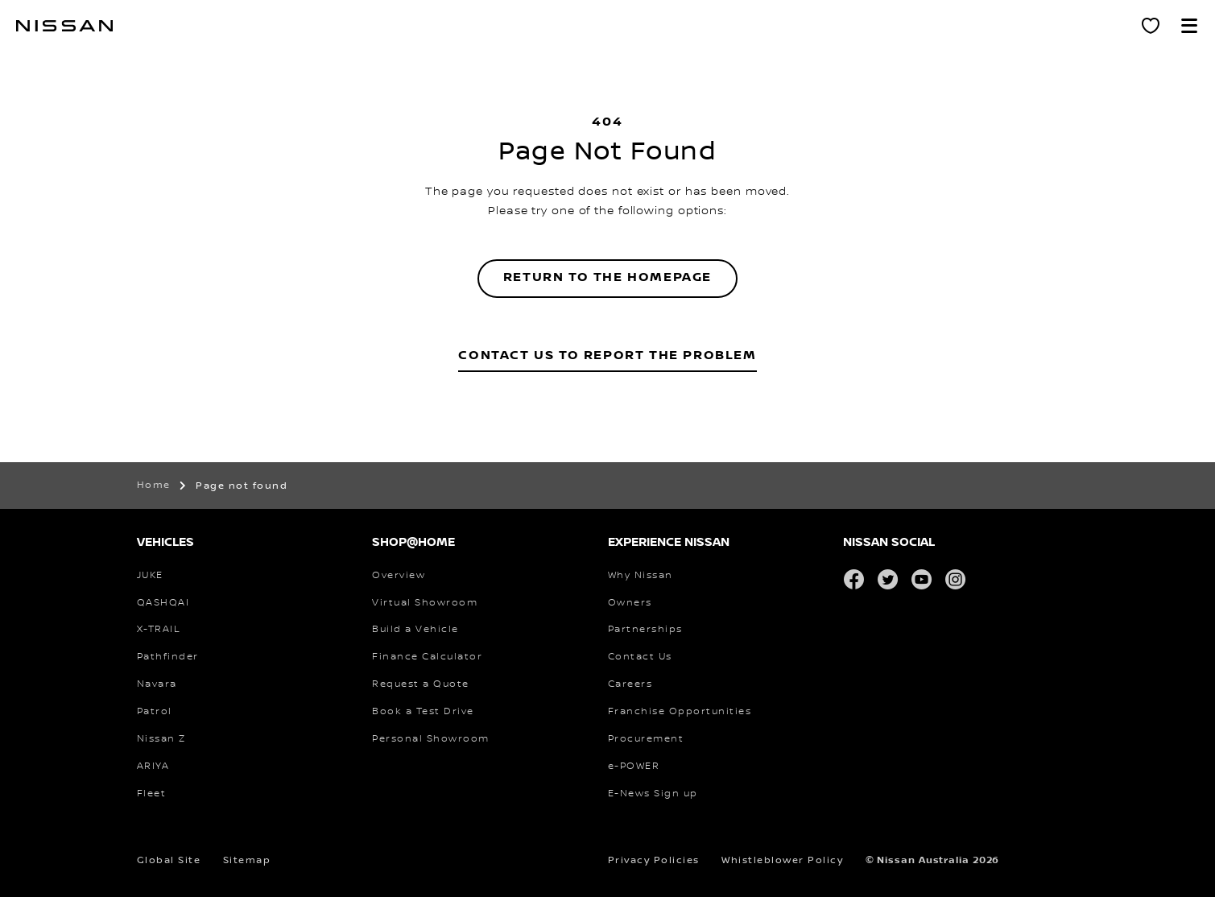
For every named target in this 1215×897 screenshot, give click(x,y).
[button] (1189, 25)
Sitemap (247, 860)
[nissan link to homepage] (64, 25)
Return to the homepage (607, 277)
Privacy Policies (654, 860)
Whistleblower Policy (782, 860)
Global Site (169, 860)
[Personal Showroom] (1150, 25)
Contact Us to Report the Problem (607, 355)
